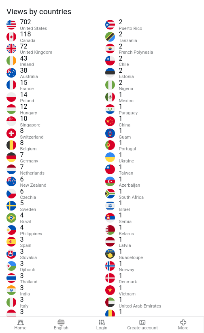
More (183, 325)
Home (20, 325)
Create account (142, 325)
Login (102, 325)
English (61, 325)
